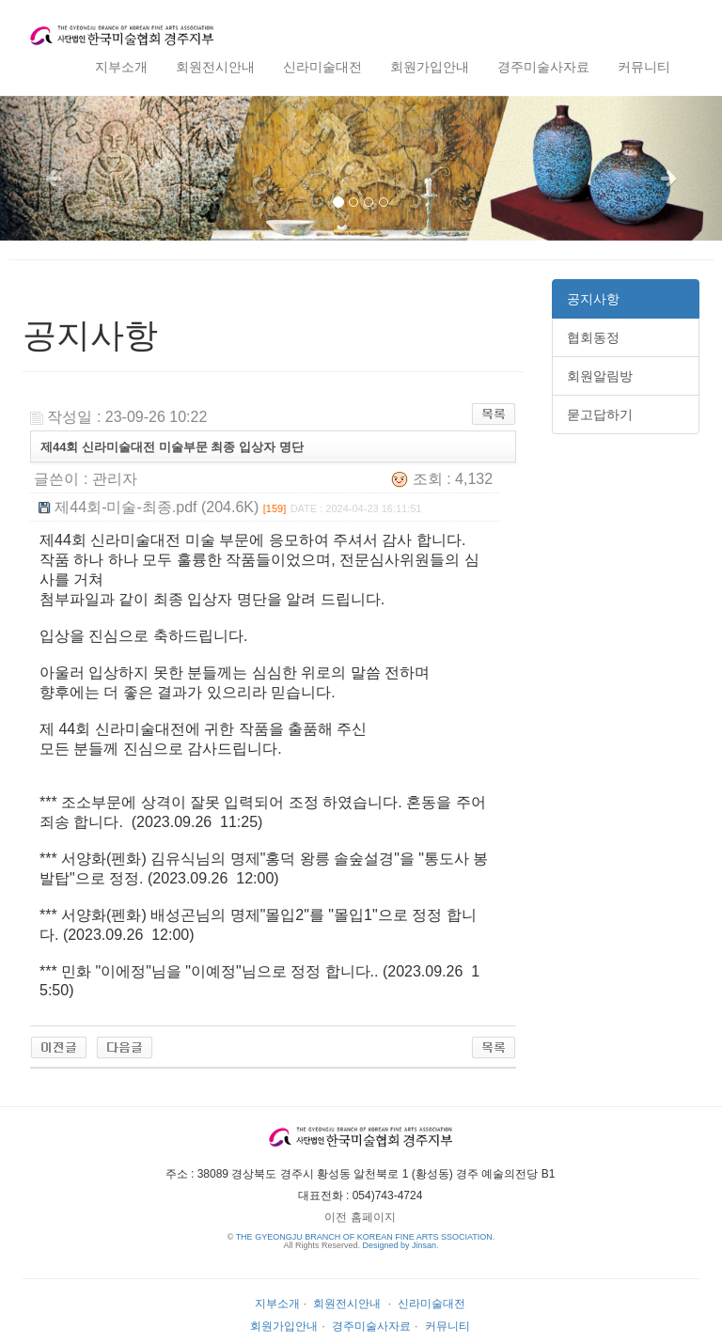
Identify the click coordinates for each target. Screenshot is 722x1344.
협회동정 (593, 337)
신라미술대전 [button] (322, 66)
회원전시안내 (347, 1303)
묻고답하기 (600, 414)
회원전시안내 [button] (215, 66)
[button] (54, 168)
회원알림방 (600, 375)
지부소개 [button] (121, 66)
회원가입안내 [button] (429, 66)
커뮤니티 (447, 1326)
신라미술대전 (431, 1303)
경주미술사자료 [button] (543, 66)
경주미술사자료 (371, 1326)
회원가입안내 (284, 1326)
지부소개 (277, 1303)
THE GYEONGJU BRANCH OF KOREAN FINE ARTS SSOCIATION (364, 1237)
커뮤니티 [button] (644, 66)
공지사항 (593, 298)
